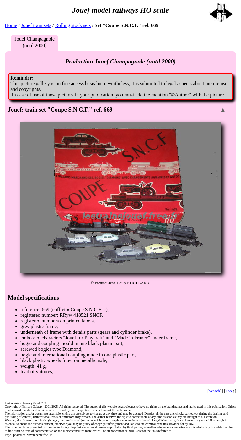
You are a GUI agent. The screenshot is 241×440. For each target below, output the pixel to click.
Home (11, 25)
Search (214, 390)
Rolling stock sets (73, 25)
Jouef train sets (36, 25)
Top (229, 390)
